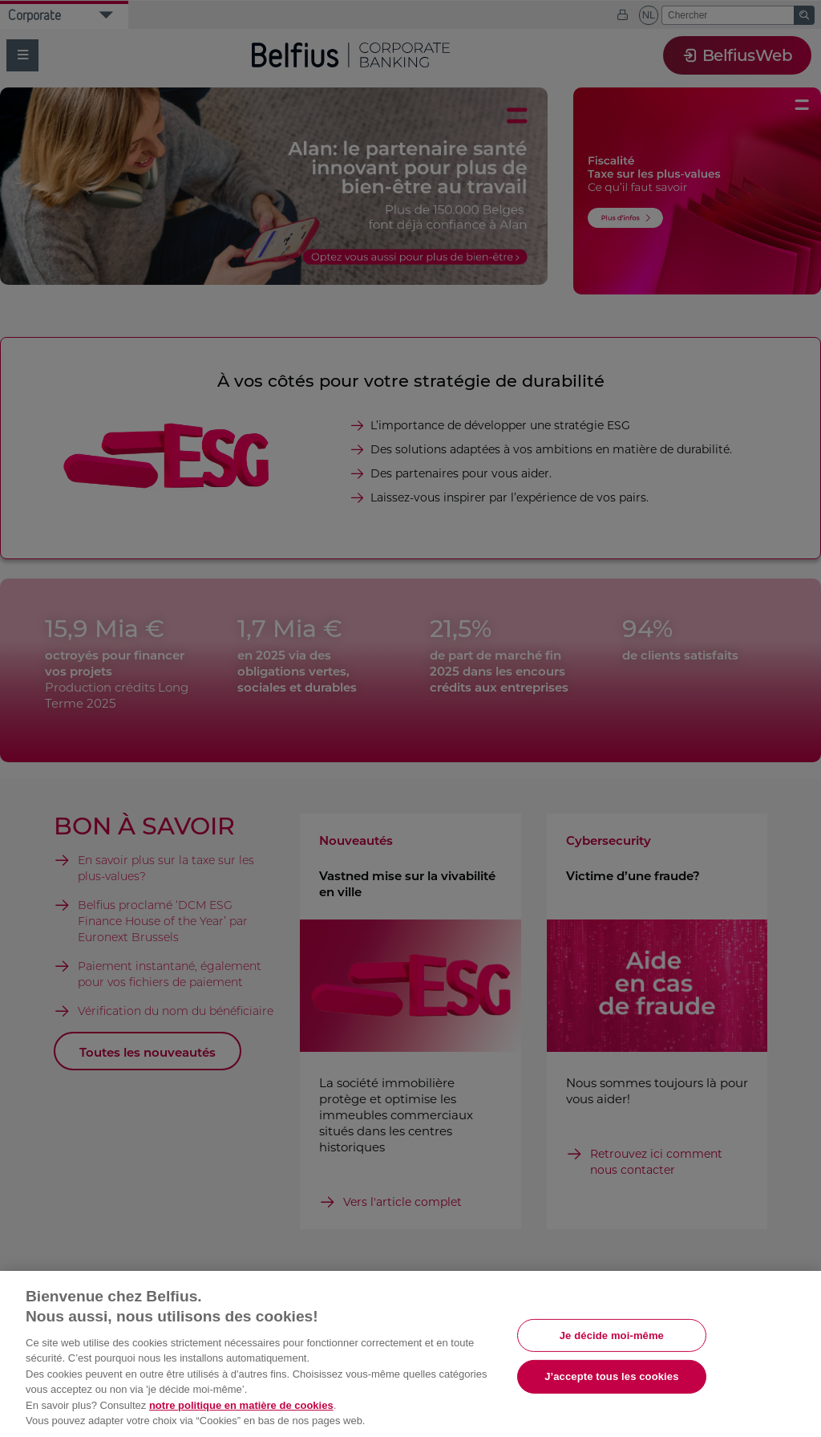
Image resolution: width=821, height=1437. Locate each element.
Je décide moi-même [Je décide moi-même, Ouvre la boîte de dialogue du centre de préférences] (612, 1335)
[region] (410, 1354)
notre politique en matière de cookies (241, 1405)
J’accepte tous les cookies (611, 1376)
